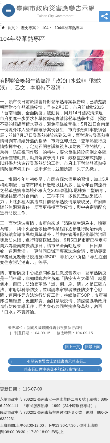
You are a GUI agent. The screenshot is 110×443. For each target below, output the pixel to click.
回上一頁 (72, 347)
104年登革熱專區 (69, 28)
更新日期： (10, 389)
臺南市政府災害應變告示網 (55, 11)
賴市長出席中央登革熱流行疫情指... (53, 369)
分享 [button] (104, 16)
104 (45, 28)
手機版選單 (8, 10)
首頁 (11, 28)
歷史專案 (28, 28)
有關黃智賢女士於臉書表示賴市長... (56, 361)
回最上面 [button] (92, 347)
